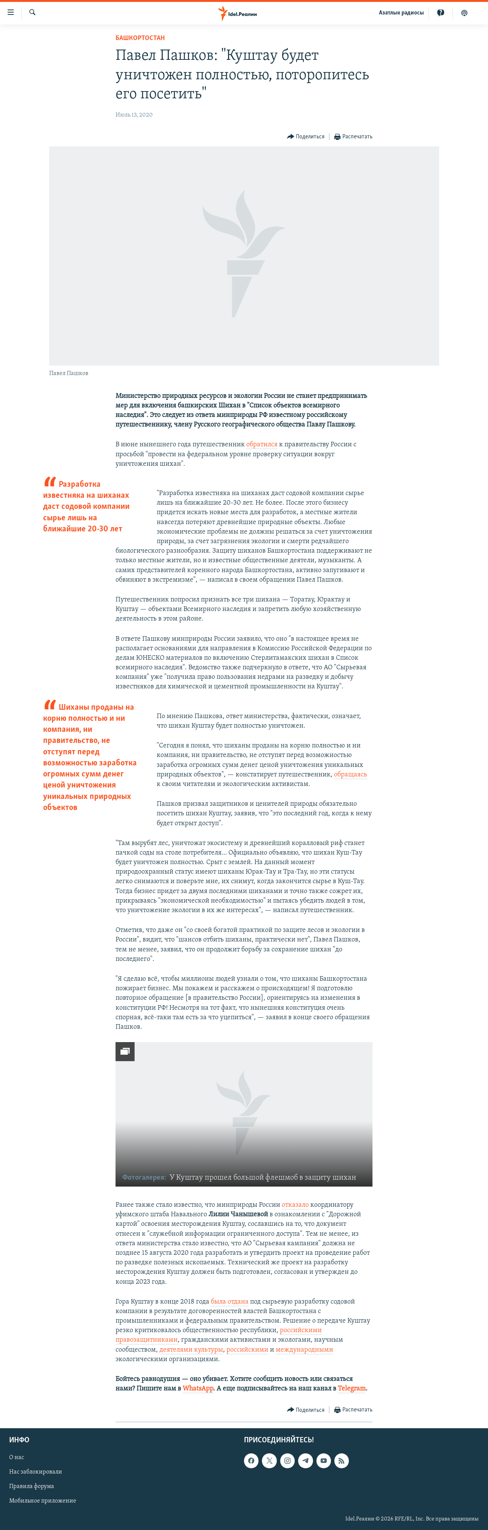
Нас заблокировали (35, 1472)
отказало (295, 1205)
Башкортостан (140, 38)
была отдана (230, 1301)
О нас (16, 1458)
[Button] (306, 137)
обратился (262, 444)
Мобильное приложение (42, 1501)
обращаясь (350, 774)
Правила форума (31, 1486)
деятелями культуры (191, 1350)
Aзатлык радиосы (401, 13)
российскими (247, 1350)
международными (304, 1350)
